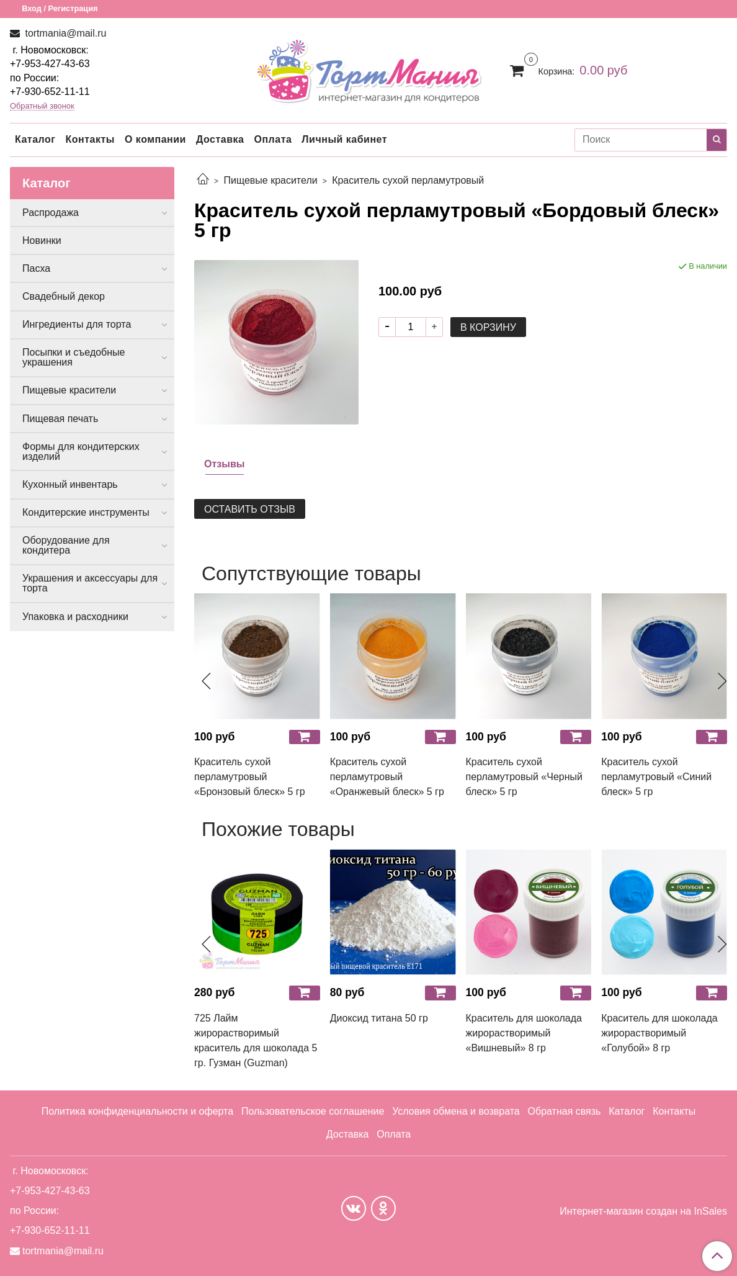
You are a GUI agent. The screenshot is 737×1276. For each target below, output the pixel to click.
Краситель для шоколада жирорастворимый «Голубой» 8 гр (659, 1033)
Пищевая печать (60, 418)
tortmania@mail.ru (64, 33)
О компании (155, 139)
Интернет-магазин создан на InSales (643, 1211)
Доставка (220, 139)
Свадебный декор (63, 296)
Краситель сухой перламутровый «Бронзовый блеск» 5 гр (249, 777)
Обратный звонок (42, 106)
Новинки (41, 240)
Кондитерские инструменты (86, 512)
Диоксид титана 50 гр (379, 1018)
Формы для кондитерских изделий (81, 451)
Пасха (36, 268)
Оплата (273, 139)
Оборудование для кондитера (66, 545)
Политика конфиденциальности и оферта (137, 1111)
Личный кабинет (344, 139)
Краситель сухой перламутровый (408, 180)
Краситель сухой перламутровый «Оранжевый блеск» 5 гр (387, 777)
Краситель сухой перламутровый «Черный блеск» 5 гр (524, 777)
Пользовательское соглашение (312, 1111)
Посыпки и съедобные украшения (73, 357)
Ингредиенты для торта (76, 324)
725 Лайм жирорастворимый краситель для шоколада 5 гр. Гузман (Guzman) (255, 1040)
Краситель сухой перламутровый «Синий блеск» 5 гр (656, 777)
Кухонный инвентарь (70, 484)
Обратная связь (564, 1111)
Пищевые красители (270, 180)
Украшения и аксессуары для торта (90, 583)
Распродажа (50, 212)
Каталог (35, 139)
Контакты (89, 139)
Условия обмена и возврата (456, 1111)
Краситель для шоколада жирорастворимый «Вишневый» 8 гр (524, 1033)
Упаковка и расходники (75, 616)
